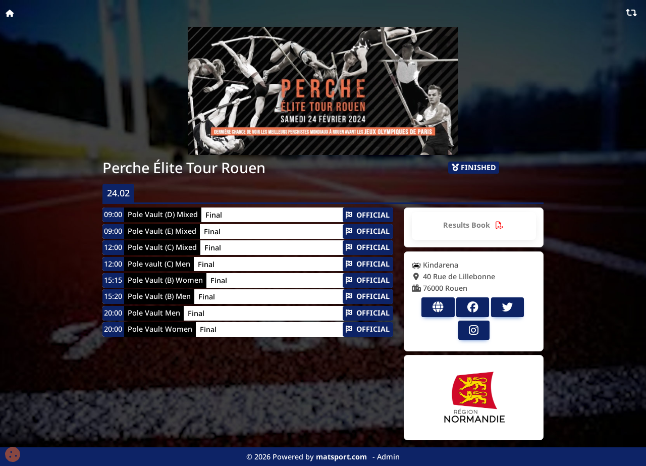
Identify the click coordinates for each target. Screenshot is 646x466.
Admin (388, 456)
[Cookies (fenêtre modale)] (12, 455)
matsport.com (341, 456)
